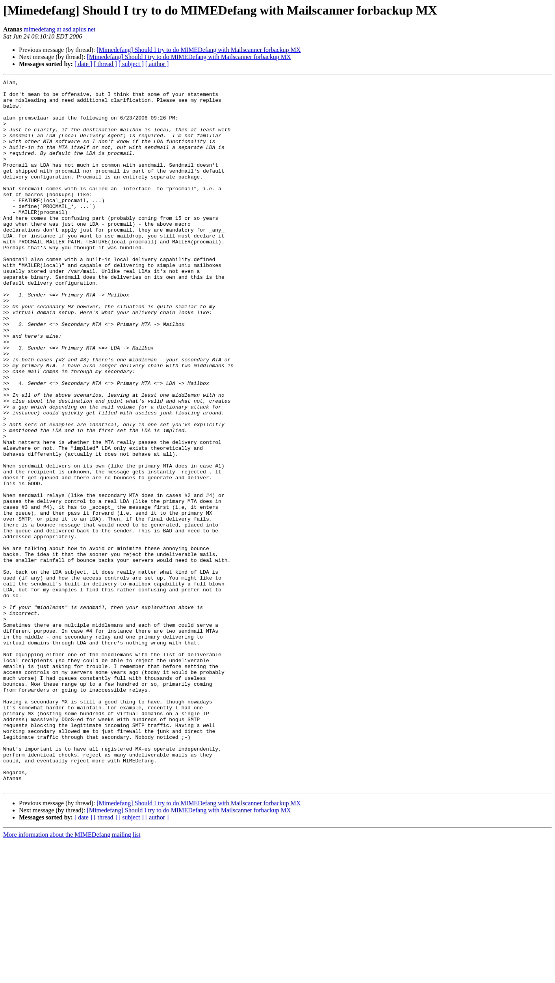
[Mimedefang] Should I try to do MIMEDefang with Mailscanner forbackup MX (199, 49)
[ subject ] (131, 64)
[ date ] (83, 64)
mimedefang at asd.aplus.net (59, 29)
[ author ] (157, 64)
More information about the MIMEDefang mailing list (71, 976)
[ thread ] (105, 64)
